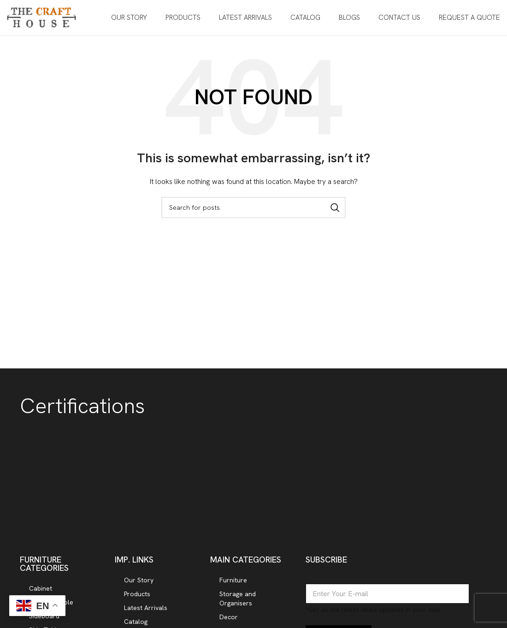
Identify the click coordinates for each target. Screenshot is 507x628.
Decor (228, 618)
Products (137, 595)
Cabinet (40, 590)
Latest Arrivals (145, 609)
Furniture (233, 581)
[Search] (253, 208)
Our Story (138, 581)
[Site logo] (41, 17)
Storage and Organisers (237, 600)
